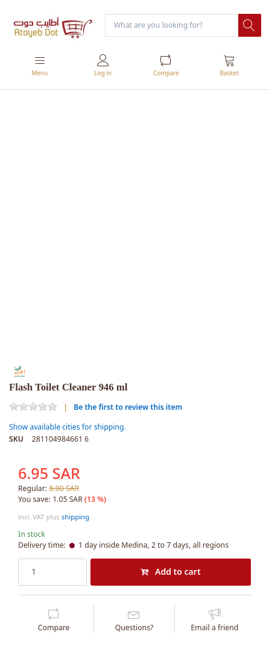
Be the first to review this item (128, 407)
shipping (75, 516)
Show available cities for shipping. (67, 427)
